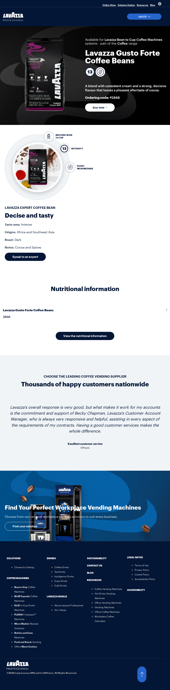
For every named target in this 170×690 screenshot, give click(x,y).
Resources (142, 5)
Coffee (122, 43)
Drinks (51, 558)
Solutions (14, 558)
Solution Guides (126, 5)
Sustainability (96, 558)
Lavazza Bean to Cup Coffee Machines (133, 39)
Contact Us (94, 565)
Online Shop (109, 5)
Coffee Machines (18, 578)
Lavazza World (57, 596)
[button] (166, 16)
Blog (152, 5)
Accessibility (136, 590)
